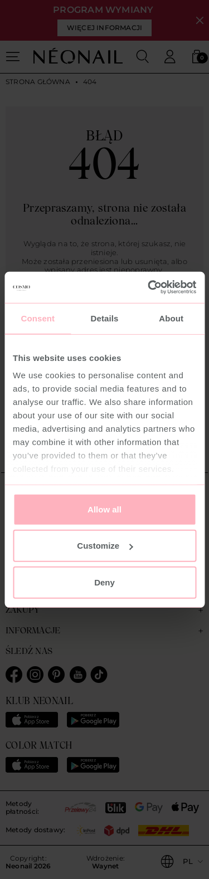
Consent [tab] (38, 318)
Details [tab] (105, 318)
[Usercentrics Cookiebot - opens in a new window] (148, 287)
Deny (104, 582)
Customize (105, 545)
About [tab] (171, 318)
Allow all (104, 509)
